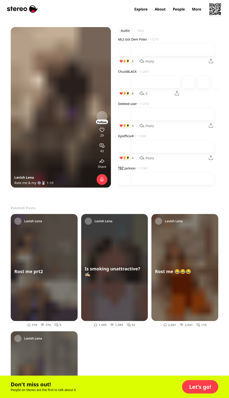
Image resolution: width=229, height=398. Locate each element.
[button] (200, 387)
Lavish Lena (24, 177)
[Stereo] (22, 9)
